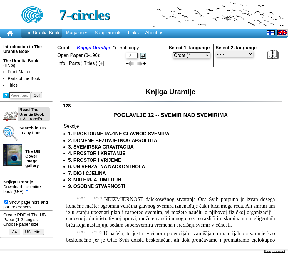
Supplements (108, 32)
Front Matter (19, 71)
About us (154, 32)
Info (61, 63)
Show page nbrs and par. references (25, 204)
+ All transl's (23, 114)
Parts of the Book (24, 78)
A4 (14, 232)
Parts (74, 63)
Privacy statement (274, 251)
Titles (13, 85)
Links (133, 32)
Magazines (77, 32)
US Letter (33, 232)
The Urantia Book (41, 32)
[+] (101, 63)
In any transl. (32, 130)
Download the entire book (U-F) (22, 189)
